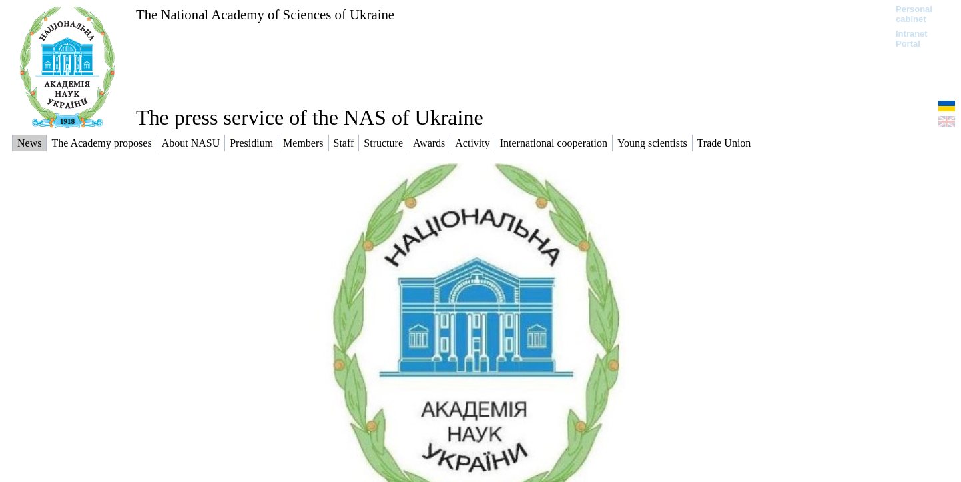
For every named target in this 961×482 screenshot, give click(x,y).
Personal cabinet (914, 14)
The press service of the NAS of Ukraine (309, 117)
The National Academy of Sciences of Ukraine (265, 14)
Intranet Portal (912, 39)
